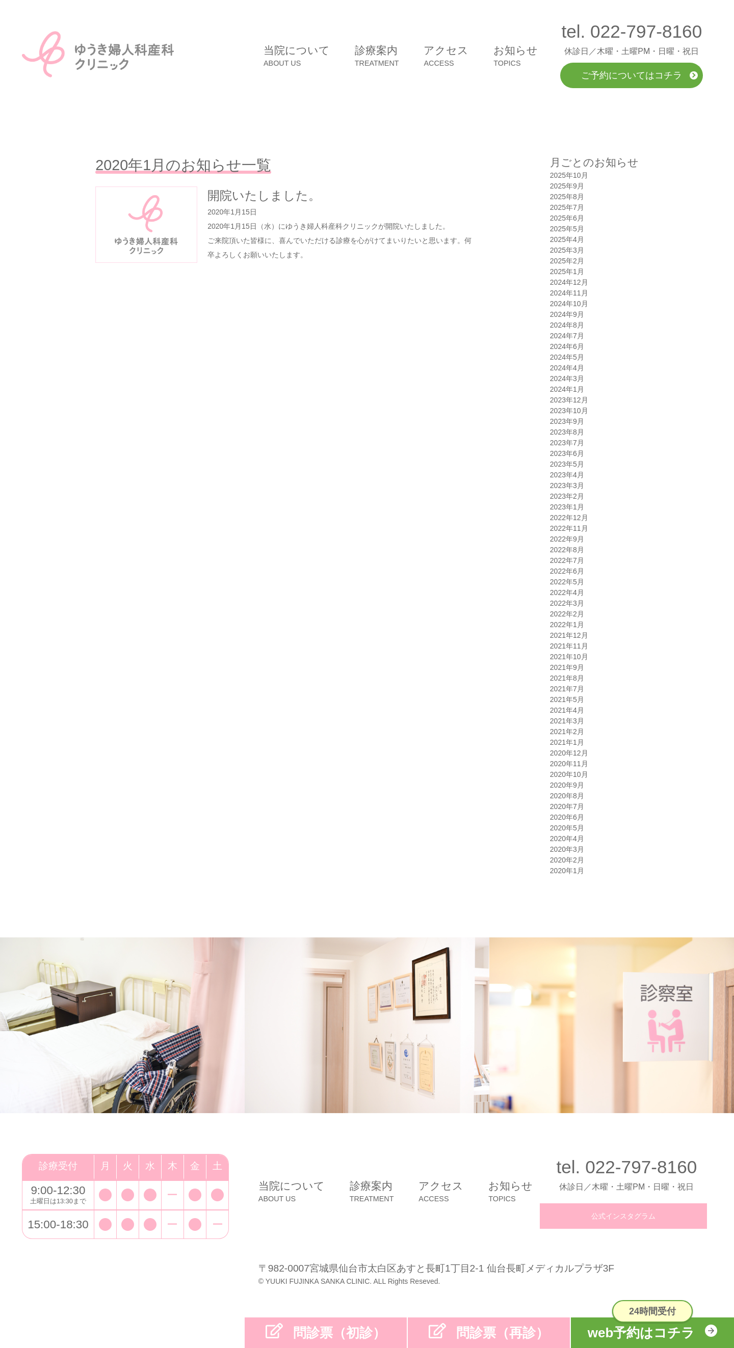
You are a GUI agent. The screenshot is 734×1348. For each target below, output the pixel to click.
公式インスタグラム (623, 1216)
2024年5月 (567, 357)
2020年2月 (567, 860)
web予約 (641, 1332)
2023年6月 (567, 453)
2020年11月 (569, 764)
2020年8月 (567, 796)
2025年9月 (567, 186)
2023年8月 (567, 432)
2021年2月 (567, 731)
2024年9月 (567, 314)
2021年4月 (567, 710)
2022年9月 (567, 539)
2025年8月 (567, 197)
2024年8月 (567, 325)
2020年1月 (567, 871)
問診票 (339, 1332)
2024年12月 (569, 282)
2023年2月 (567, 496)
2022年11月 (569, 528)
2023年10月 (569, 411)
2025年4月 (567, 239)
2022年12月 (569, 518)
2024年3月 (567, 378)
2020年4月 (567, 838)
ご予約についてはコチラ (631, 75)
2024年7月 (567, 336)
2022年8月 (567, 550)
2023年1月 (567, 507)
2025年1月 (567, 271)
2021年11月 (569, 646)
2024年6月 (567, 346)
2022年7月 (567, 560)
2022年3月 (567, 603)
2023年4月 (567, 475)
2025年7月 (567, 207)
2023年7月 (567, 443)
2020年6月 (567, 817)
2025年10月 (569, 175)
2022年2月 (567, 614)
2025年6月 (567, 218)
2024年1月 (567, 389)
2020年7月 (567, 806)
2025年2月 (567, 261)
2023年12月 (569, 400)
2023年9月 (567, 421)
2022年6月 (567, 571)
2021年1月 (567, 742)
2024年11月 (569, 293)
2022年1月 (567, 625)
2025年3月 (567, 250)
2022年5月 (567, 582)
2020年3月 (567, 849)
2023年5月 (567, 464)
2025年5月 (567, 229)
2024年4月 (567, 368)
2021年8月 (567, 678)
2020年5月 (567, 828)
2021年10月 (569, 657)
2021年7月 (567, 689)
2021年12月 (569, 635)
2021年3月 (567, 721)
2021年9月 (567, 667)
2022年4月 (567, 592)
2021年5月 (567, 699)
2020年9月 (567, 785)
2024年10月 (569, 304)
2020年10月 (569, 774)
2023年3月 (567, 485)
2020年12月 (569, 753)
